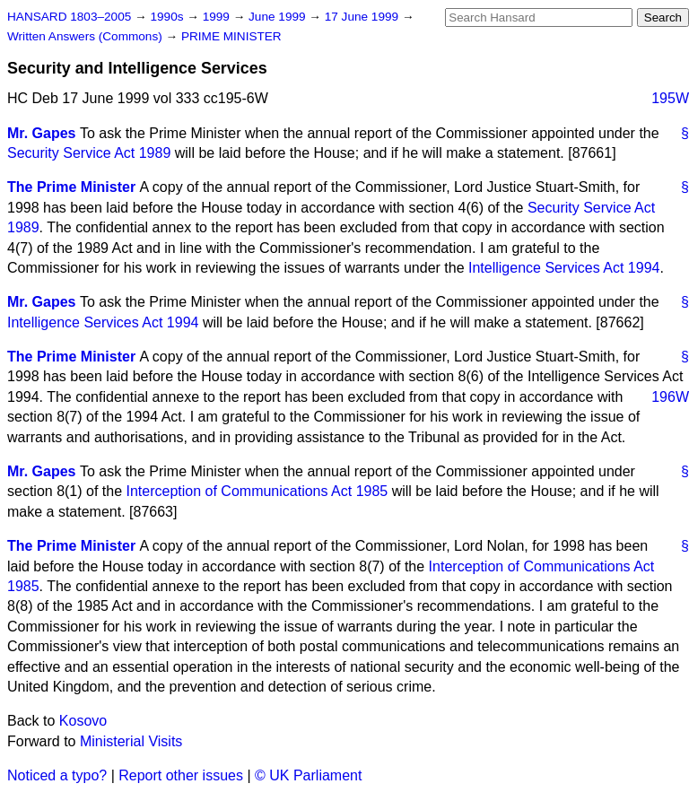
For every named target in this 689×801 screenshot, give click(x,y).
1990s (168, 16)
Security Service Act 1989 (88, 153)
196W (670, 397)
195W (670, 98)
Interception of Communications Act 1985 (257, 491)
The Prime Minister (71, 187)
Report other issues (180, 775)
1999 (218, 16)
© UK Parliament (308, 775)
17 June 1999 (363, 16)
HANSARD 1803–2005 (69, 16)
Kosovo (83, 720)
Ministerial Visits (131, 741)
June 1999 (279, 16)
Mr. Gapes (41, 133)
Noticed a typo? (57, 775)
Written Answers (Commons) (86, 36)
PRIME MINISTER (231, 36)
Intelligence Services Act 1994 (563, 267)
